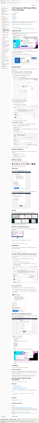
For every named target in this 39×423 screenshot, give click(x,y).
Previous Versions (7, 421)
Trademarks (32, 421)
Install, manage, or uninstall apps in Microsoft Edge (20, 28)
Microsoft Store (24, 51)
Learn (12, 5)
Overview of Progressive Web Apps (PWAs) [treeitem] (5, 25)
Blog (10, 421)
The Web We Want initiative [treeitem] (5, 68)
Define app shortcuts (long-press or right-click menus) (20, 243)
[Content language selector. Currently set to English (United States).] (4, 419)
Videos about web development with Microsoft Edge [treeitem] (5, 64)
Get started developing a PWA (17, 27)
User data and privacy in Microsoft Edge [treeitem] (4, 66)
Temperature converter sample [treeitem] (5, 35)
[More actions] (37, 5)
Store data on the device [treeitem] (5, 50)
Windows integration (14, 17)
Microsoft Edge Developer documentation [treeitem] (5, 9)
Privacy (17, 421)
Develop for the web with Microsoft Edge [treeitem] (4, 11)
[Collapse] (9, 5)
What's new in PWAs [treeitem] (4, 26)
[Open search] (35, 1)
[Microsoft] (1, 1)
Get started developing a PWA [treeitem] (6, 33)
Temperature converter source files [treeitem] (5, 37)
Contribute (13, 421)
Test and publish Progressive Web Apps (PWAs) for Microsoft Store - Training (21, 407)
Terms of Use (28, 421)
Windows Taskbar (14, 18)
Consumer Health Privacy (22, 421)
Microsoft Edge (16, 5)
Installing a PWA (14, 15)
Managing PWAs (14, 16)
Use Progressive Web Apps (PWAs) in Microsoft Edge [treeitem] (6, 30)
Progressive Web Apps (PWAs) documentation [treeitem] (5, 22)
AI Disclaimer (2, 421)
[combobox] (5, 6)
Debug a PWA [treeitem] (3, 53)
